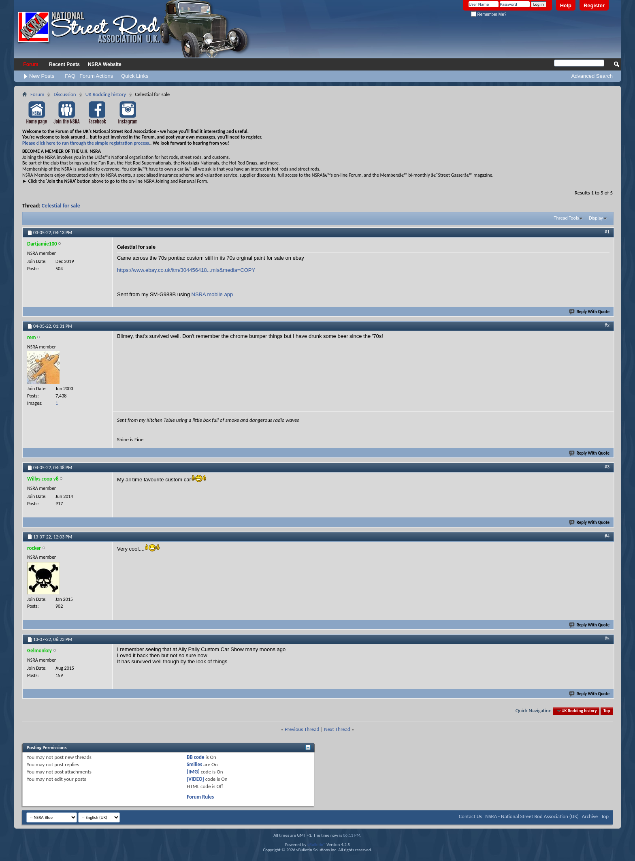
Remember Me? (488, 14)
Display (596, 218)
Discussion (64, 94)
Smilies (194, 764)
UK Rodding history (105, 94)
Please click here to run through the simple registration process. (86, 143)
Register (594, 5)
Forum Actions (96, 76)
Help (565, 5)
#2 (607, 325)
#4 (607, 536)
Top (606, 711)
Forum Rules (200, 797)
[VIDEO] (195, 779)
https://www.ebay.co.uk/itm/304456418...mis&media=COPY (186, 270)
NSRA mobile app (212, 294)
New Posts (41, 76)
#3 (607, 467)
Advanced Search (592, 76)
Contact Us (470, 816)
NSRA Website (104, 64)
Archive (590, 816)
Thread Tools (566, 218)
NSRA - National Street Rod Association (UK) (532, 816)
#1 (607, 232)
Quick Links (134, 76)
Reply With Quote (589, 311)
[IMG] (193, 772)
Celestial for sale (61, 205)
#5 (607, 638)
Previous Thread (302, 729)
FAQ (70, 76)
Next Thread (337, 729)
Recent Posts (64, 64)
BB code (195, 757)
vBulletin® (316, 844)
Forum (30, 64)
